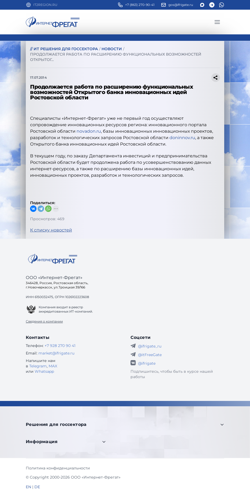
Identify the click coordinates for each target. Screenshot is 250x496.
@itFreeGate (150, 354)
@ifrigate (146, 363)
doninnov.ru (182, 137)
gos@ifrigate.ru (180, 5)
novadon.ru (89, 131)
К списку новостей (51, 230)
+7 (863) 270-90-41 (139, 5)
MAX (53, 366)
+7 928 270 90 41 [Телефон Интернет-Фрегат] (60, 345)
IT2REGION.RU (45, 5)
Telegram (38, 366)
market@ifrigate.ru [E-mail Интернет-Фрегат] (56, 353)
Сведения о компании (44, 321)
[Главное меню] (217, 22)
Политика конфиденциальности (58, 468)
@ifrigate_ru (149, 346)
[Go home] (52, 259)
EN (28, 486)
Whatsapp (44, 371)
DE (37, 486)
